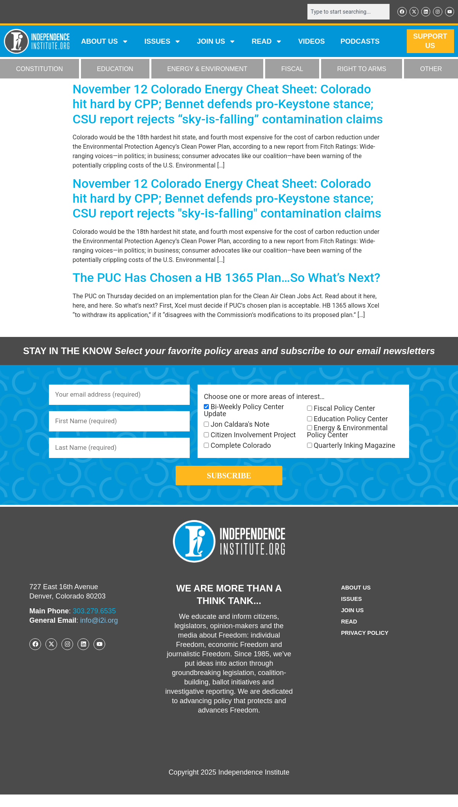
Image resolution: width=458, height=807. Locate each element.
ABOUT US (105, 42)
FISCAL (292, 69)
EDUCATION (115, 69)
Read (347, 634)
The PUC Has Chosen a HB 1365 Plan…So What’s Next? (227, 278)
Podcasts (359, 42)
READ (266, 42)
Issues (162, 42)
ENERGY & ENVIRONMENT (207, 69)
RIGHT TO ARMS (361, 69)
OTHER (431, 69)
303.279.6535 (94, 623)
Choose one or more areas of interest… (264, 397)
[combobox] (343, 12)
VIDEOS (311, 42)
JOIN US (216, 42)
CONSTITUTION (39, 69)
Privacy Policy (365, 645)
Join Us (351, 623)
